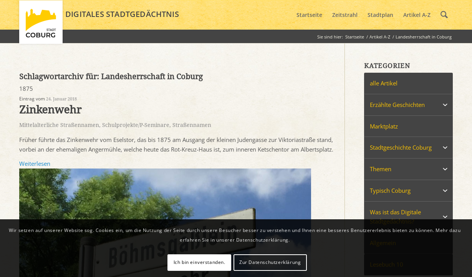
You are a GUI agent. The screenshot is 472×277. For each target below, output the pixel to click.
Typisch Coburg (390, 190)
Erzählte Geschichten (397, 104)
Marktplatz (384, 126)
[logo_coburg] (41, 25)
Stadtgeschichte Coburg (401, 147)
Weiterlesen (34, 163)
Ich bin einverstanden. (199, 262)
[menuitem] (309, 15)
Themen (380, 169)
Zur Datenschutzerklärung (270, 262)
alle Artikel (383, 83)
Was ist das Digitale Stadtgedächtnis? (395, 216)
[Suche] (444, 15)
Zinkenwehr (50, 109)
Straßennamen (191, 125)
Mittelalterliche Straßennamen (59, 125)
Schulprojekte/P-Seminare (135, 125)
